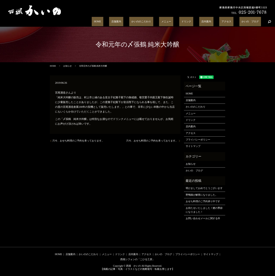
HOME (130, 21)
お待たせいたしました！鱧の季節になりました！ (204, 210)
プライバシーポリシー (198, 139)
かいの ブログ (252, 21)
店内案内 (217, 21)
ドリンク (201, 21)
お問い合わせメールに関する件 (203, 218)
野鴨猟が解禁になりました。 (202, 195)
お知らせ (67, 66)
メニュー (186, 21)
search (269, 21)
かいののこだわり (165, 21)
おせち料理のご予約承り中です (203, 201)
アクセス (233, 21)
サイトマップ (193, 146)
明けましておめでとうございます (204, 188)
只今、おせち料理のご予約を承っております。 (78, 140)
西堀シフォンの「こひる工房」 (137, 259)
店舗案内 (144, 21)
